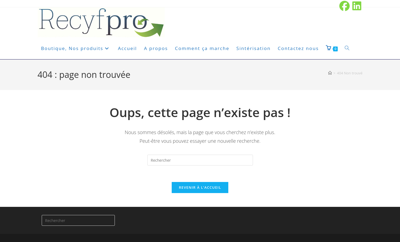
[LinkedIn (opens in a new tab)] (356, 6)
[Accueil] (330, 73)
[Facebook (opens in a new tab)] (344, 6)
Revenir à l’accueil (200, 187)
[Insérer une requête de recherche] (200, 160)
